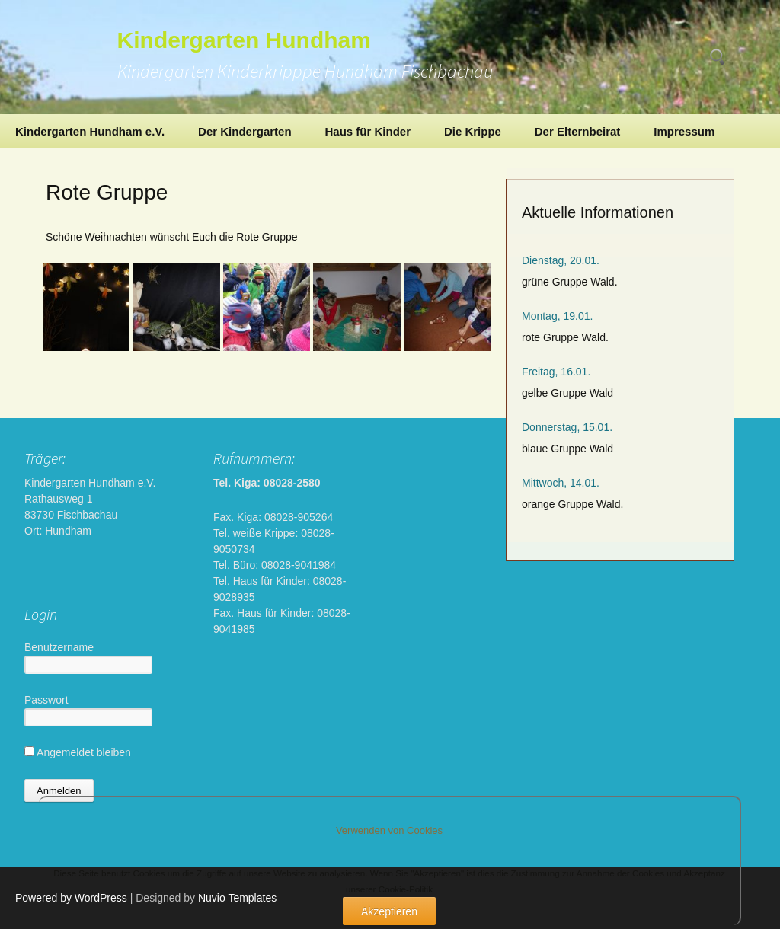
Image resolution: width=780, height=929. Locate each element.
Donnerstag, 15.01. (567, 427)
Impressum (684, 131)
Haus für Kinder (367, 131)
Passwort (46, 700)
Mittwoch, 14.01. (560, 483)
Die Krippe (472, 131)
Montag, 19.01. (557, 316)
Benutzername (59, 647)
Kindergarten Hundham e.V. (90, 131)
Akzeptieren (389, 911)
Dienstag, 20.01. (560, 260)
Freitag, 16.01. (556, 372)
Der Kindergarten (245, 131)
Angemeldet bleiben (77, 752)
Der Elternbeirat (578, 131)
